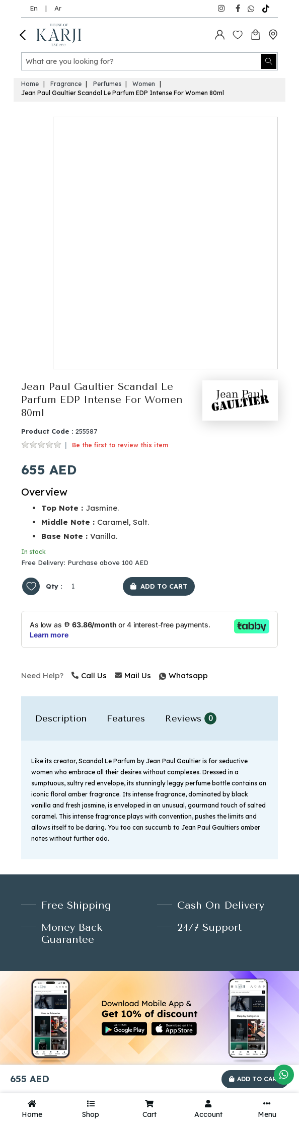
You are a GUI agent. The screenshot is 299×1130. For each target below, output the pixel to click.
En (34, 8)
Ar (57, 8)
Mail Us (133, 675)
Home (30, 84)
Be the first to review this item (120, 445)
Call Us (89, 675)
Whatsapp (160, 675)
